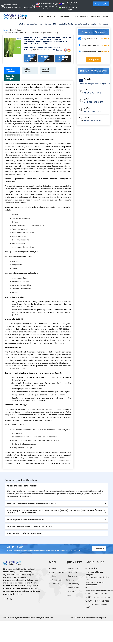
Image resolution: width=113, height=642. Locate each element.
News (105, 16)
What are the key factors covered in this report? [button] (29, 526)
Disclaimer (72, 572)
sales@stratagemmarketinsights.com (20, 7)
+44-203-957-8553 (49, 7)
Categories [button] (63, 16)
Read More (17, 594)
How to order (73, 587)
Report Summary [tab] (10, 70)
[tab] (56, 486)
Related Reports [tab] (45, 70)
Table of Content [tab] (28, 70)
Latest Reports (81, 16)
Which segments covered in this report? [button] (25, 520)
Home (41, 16)
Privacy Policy (74, 568)
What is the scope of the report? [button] (22, 486)
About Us (51, 16)
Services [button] (95, 16)
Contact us (100, 549)
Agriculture (37, 50)
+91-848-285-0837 (73, 8)
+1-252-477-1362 (50, 3)
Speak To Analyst (10, 77)
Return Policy (73, 584)
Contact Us (101, 4)
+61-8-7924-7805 (72, 3)
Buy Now (93, 59)
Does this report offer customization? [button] (24, 533)
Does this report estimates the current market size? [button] (31, 504)
